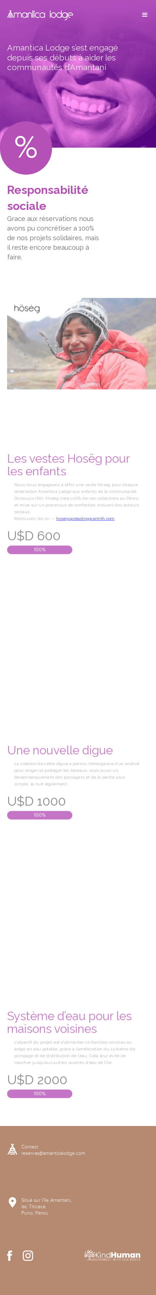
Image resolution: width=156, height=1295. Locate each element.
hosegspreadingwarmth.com (85, 543)
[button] (145, 15)
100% (40, 575)
